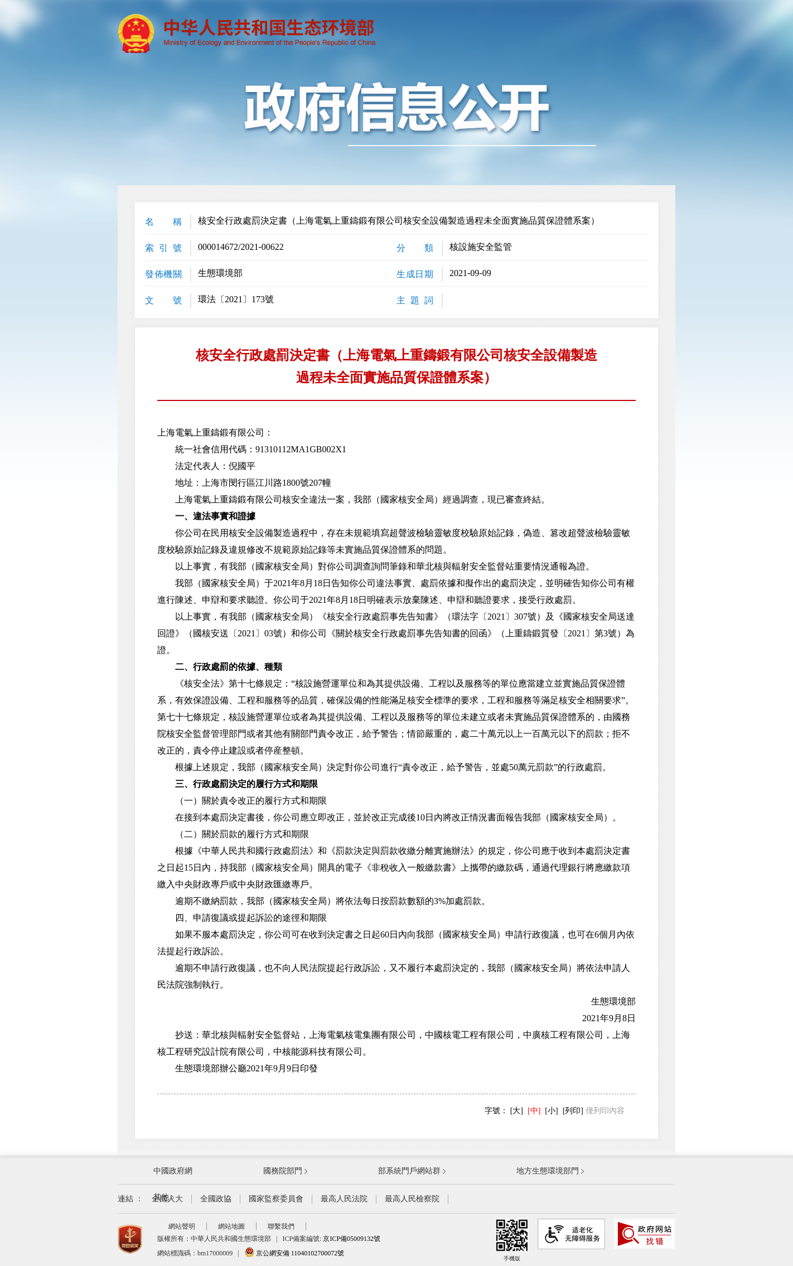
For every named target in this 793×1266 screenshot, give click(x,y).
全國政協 (215, 1199)
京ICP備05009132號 (351, 1239)
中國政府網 (172, 1171)
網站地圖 (231, 1226)
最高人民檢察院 (412, 1199)
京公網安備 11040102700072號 (294, 1253)
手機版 (512, 1240)
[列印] (573, 1110)
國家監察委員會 (276, 1199)
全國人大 (167, 1199)
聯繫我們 (281, 1226)
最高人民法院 (344, 1199)
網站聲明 (181, 1226)
